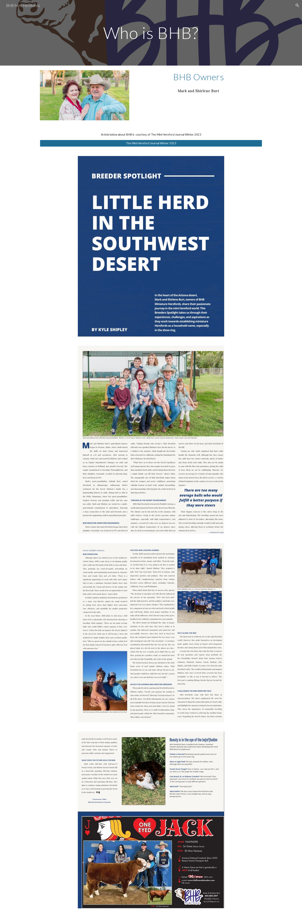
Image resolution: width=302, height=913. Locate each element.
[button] (297, 5)
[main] (151, 32)
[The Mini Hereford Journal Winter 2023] (151, 143)
